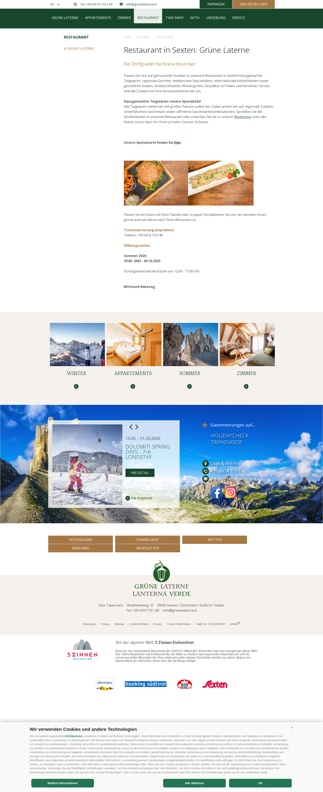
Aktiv (199, 108)
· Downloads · (116, 630)
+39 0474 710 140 (145, 693)
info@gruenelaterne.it (138, 4)
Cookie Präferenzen (178, 707)
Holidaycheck (230, 526)
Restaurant (151, 108)
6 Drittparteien (74, 736)
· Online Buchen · (253, 4)
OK (260, 783)
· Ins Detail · (140, 564)
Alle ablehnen (194, 783)
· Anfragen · (215, 4)
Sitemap (119, 707)
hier (177, 232)
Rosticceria (242, 206)
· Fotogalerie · (70, 630)
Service (245, 108)
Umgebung (221, 108)
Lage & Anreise (221, 554)
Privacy (105, 707)
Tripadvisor (226, 533)
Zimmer (126, 108)
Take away (178, 108)
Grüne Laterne (65, 108)
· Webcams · (207, 630)
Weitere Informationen (62, 783)
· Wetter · (161, 630)
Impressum (89, 707)
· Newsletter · (253, 630)
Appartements (99, 108)
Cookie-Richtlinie (139, 707)
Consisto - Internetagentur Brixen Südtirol (235, 706)
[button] (292, 728)
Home (127, 127)
